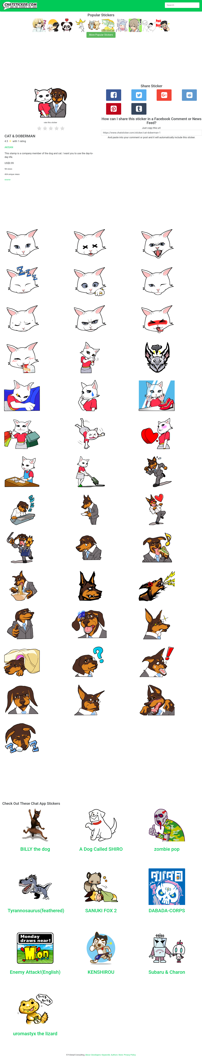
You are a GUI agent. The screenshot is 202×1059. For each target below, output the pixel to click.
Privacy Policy (130, 1055)
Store (120, 1055)
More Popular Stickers (101, 34)
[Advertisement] (91, 62)
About (87, 1055)
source (8, 179)
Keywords (106, 1055)
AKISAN (9, 147)
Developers (96, 1055)
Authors (114, 1055)
